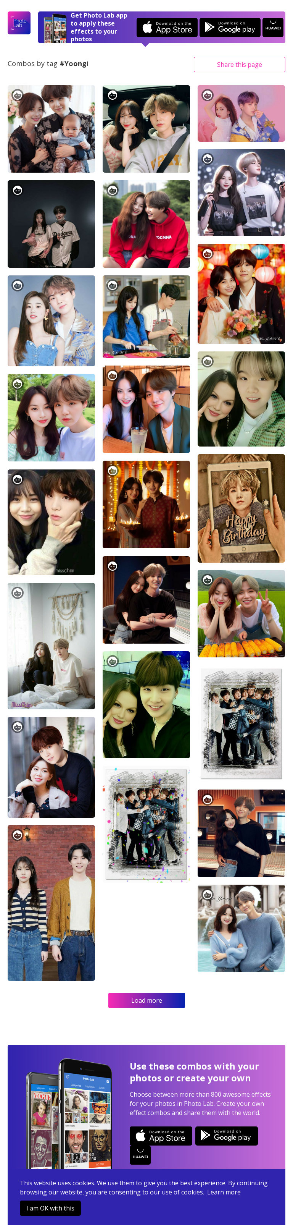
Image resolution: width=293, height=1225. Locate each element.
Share (239, 64)
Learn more (224, 1192)
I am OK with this (50, 1208)
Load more (146, 1000)
